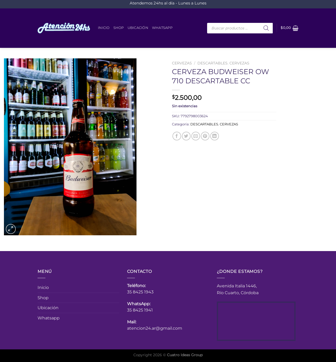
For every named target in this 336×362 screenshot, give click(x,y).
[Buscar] (266, 28)
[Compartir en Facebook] (176, 136)
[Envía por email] (195, 136)
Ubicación (138, 28)
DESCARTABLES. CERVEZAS (223, 63)
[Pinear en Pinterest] (205, 136)
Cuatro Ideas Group (185, 355)
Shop (118, 28)
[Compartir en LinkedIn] (214, 136)
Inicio (104, 28)
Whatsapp (162, 28)
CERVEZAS (182, 63)
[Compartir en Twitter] (186, 136)
